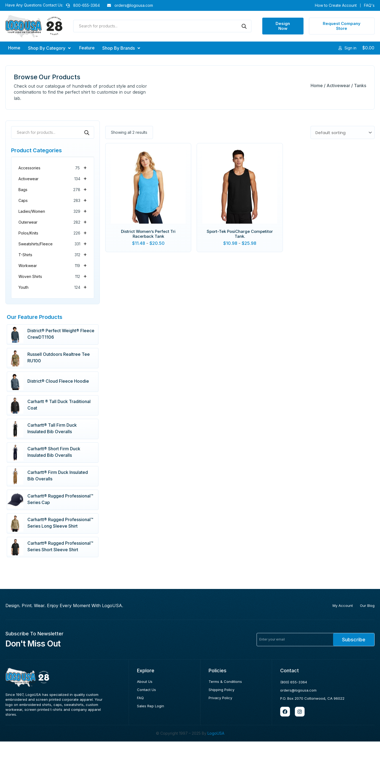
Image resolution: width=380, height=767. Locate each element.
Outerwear (52, 221)
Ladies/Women (52, 211)
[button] (49, 48)
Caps (52, 200)
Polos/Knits (52, 232)
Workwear (52, 265)
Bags (52, 189)
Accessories (52, 167)
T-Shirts (52, 254)
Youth (52, 287)
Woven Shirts (52, 276)
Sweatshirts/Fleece (52, 243)
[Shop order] (342, 132)
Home (317, 85)
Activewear (338, 85)
